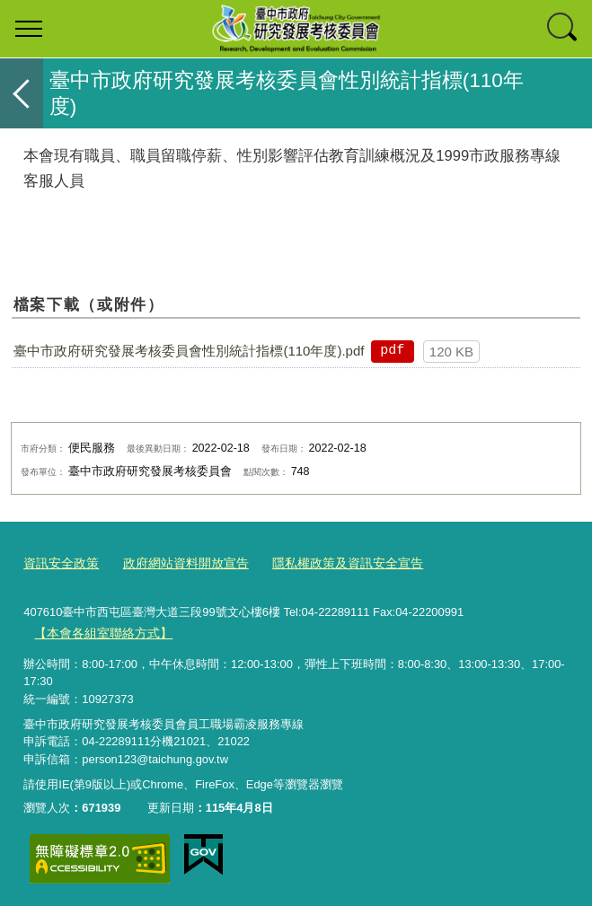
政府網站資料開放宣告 (176, 562)
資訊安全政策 (58, 562)
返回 (21, 93)
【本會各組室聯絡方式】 (98, 630)
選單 (28, 28)
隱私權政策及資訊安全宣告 (328, 562)
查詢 (563, 28)
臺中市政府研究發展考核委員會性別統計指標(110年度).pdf (188, 350)
